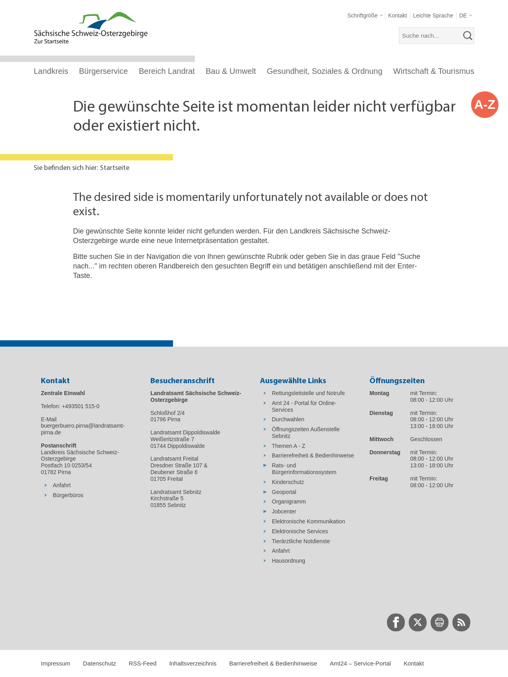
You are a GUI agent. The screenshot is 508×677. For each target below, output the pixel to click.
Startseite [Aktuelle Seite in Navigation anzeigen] (114, 168)
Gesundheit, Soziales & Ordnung (324, 71)
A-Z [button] (484, 104)
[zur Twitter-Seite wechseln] (418, 622)
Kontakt (414, 663)
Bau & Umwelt (231, 71)
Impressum (55, 663)
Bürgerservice (103, 71)
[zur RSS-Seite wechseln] (461, 622)
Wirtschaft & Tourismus (433, 71)
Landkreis (51, 71)
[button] (364, 15)
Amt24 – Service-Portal (360, 663)
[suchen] (468, 35)
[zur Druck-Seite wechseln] (439, 622)
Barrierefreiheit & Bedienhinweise (273, 663)
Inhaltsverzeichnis (192, 663)
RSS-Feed (142, 663)
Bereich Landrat (167, 71)
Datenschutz (99, 663)
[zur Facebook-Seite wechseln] (396, 622)
